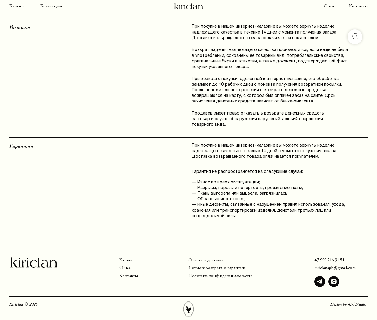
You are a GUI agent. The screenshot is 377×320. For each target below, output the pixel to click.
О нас (329, 6)
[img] (319, 281)
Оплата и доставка (205, 260)
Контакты (358, 6)
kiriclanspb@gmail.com (335, 268)
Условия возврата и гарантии (216, 268)
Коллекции (51, 6)
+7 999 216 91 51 (329, 260)
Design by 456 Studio (348, 304)
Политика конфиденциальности (220, 275)
